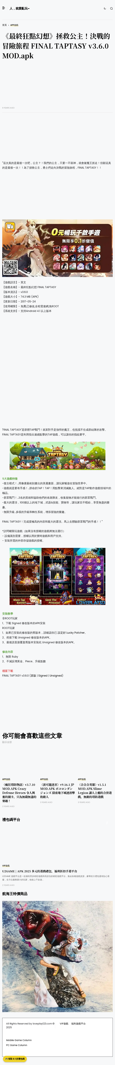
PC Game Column (16, 1045)
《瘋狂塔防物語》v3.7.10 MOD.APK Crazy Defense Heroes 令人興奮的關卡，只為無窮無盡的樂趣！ (19, 792)
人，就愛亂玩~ (19, 8)
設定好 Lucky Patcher (71, 633)
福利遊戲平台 (78, 1023)
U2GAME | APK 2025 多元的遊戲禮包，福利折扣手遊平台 (39, 871)
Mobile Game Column (19, 1040)
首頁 (4, 25)
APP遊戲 (14, 25)
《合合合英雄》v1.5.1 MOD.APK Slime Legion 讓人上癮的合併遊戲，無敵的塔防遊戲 (95, 790)
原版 (33, 675)
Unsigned (56, 675)
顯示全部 (7, 742)
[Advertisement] (57, 85)
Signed (42, 675)
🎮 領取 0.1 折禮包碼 (15, 1058)
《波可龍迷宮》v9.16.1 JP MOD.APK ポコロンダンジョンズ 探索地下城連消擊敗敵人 (57, 790)
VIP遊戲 (6, 865)
